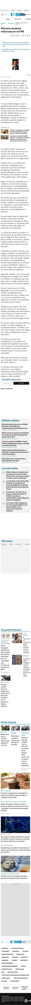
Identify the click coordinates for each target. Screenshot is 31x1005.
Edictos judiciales (21, 978)
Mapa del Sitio (13, 972)
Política (25, 951)
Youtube (19, 942)
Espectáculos (7, 969)
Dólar (13, 10)
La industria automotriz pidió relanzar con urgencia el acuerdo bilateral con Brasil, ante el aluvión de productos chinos (20, 138)
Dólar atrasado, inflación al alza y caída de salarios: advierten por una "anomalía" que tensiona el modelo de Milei (5, 657)
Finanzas (15, 951)
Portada (5, 948)
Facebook (6, 942)
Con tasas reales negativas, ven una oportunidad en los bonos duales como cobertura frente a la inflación (16, 507)
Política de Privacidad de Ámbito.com (15, 975)
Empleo (26, 10)
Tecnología (19, 969)
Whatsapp (24, 942)
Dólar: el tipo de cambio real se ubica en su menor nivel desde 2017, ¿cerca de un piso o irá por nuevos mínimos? (17, 475)
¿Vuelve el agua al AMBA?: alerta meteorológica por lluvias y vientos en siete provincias (15, 443)
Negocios (5, 957)
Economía (18, 19)
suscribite (23, 14)
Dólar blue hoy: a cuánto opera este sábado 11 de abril (14, 460)
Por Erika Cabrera (5, 672)
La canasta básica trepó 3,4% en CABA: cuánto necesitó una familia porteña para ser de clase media (26, 667)
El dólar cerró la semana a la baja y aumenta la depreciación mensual (14, 877)
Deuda (19, 10)
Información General (10, 966)
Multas (4, 981)
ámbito (3, 23)
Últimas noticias (17, 948)
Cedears (27, 544)
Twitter (2, 942)
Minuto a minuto (6, 834)
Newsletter (25, 942)
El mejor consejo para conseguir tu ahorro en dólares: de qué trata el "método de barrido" (20, 131)
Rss (3, 972)
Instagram (10, 942)
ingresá (28, 14)
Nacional (5, 960)
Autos (23, 966)
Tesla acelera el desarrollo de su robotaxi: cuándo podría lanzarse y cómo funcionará (15, 452)
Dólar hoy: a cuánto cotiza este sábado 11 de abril (15, 740)
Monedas (4, 544)
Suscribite (21, 383)
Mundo (14, 960)
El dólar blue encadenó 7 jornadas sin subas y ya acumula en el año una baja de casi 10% (15, 850)
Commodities (18, 544)
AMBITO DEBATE (24, 988)
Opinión (15, 957)
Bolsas (11, 544)
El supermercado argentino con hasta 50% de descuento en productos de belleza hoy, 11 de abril (16, 44)
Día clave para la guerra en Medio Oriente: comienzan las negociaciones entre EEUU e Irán (15, 426)
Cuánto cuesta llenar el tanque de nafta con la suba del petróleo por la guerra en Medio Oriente (5, 695)
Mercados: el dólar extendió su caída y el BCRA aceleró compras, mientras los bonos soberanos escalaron (15, 839)
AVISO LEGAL (6, 978)
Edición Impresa (7, 963)
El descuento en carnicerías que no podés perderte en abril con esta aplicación (26, 644)
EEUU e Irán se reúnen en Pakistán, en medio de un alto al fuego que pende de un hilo (15, 435)
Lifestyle (24, 957)
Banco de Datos (7, 954)
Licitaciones (14, 981)
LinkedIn (15, 942)
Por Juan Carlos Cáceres (25, 769)
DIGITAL (6, 988)
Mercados (20, 954)
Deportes (24, 960)
